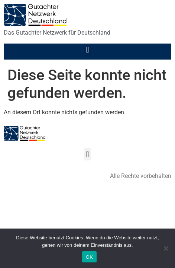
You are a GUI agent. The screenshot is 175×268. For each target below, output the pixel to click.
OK (89, 257)
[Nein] (165, 248)
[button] (87, 50)
